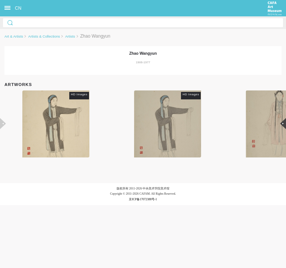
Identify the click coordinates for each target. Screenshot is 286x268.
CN (18, 8)
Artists (70, 36)
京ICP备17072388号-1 (143, 199)
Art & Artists (13, 36)
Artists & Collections (44, 36)
